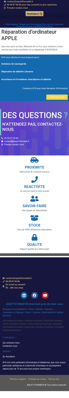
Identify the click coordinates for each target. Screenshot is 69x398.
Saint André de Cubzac (52, 319)
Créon (28, 319)
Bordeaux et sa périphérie (14, 316)
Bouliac (39, 316)
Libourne (36, 319)
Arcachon (7, 322)
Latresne (48, 316)
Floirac (31, 316)
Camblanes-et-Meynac (13, 319)
